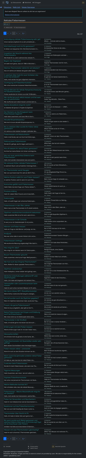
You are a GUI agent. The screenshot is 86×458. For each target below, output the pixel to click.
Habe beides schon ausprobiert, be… (55, 221)
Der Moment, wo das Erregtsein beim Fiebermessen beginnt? (18, 113)
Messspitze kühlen (11, 334)
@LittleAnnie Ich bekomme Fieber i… (55, 393)
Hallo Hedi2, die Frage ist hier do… (55, 193)
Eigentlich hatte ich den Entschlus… (55, 278)
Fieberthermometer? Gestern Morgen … (57, 235)
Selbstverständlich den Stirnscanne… (55, 70)
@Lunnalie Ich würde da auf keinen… (56, 307)
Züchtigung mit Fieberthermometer (18, 83)
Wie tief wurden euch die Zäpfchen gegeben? (21, 298)
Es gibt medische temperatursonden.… (56, 415)
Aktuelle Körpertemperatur (14, 120)
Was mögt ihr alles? (11, 248)
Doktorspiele (9, 198)
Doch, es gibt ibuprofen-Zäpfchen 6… (56, 214)
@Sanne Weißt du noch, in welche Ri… (56, 386)
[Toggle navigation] (3, 2)
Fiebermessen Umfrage (13, 241)
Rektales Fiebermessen (28, 7)
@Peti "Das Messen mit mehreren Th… (56, 432)
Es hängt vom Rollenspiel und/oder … (56, 55)
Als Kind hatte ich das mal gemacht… (55, 285)
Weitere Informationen (12, 15)
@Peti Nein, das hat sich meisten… (55, 143)
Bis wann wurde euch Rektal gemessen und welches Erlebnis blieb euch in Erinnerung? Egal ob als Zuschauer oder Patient (22, 422)
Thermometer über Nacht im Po (16, 413)
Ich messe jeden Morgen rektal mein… (56, 372)
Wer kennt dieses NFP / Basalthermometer (20, 291)
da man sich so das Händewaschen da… (56, 271)
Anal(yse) (7, 233)
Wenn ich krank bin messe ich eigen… (56, 314)
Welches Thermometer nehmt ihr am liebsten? (22, 68)
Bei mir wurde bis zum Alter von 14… (55, 422)
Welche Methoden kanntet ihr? (16, 384)
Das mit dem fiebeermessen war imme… (57, 150)
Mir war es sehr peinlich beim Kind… (55, 157)
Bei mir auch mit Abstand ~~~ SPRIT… (56, 107)
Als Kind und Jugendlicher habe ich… (55, 401)
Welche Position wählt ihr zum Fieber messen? (22, 177)
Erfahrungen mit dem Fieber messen (18, 327)
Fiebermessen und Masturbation (16, 134)
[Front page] (1, 7)
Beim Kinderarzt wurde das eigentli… (56, 351)
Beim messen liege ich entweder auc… (56, 179)
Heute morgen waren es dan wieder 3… (56, 121)
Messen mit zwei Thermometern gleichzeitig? (21, 430)
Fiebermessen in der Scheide (15, 219)
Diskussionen (16, 2)
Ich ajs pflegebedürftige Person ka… (55, 172)
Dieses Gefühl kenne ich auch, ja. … (55, 186)
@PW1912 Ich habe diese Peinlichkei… (56, 242)
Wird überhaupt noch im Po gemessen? (19, 46)
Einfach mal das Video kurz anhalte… (55, 257)
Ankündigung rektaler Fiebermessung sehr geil (22, 39)
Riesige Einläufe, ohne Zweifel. (53, 249)
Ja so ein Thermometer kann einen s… (56, 84)
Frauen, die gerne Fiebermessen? (17, 305)
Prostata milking (10, 191)
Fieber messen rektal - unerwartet (17, 349)
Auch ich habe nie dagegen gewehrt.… (56, 408)
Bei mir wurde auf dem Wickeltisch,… (56, 165)
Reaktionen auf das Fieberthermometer (19, 406)
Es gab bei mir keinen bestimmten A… (56, 77)
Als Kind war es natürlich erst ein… (55, 329)
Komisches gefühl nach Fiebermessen (18, 184)
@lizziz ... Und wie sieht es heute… (55, 41)
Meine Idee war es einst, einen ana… (55, 336)
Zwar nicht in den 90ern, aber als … (55, 207)
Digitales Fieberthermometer (15, 377)
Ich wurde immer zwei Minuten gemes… (57, 92)
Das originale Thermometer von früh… (56, 264)
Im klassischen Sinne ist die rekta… (55, 48)
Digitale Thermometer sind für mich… (56, 63)
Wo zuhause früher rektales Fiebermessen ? (21, 163)
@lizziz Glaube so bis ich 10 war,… (54, 129)
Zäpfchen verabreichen (13, 269)
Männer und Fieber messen (14, 226)
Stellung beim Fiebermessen (15, 141)
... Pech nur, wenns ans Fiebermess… (55, 114)
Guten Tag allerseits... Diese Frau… (55, 99)
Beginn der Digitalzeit (12, 61)
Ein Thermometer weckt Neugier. (16, 170)
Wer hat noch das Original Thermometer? (20, 262)
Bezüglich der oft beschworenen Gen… (56, 343)
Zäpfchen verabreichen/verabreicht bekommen (22, 212)
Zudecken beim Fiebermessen (15, 363)
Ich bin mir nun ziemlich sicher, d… (55, 293)
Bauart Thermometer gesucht (15, 255)
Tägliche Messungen (12, 370)
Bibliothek (27, 2)
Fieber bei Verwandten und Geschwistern (20, 399)
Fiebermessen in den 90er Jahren (17, 205)
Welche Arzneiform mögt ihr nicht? (17, 105)
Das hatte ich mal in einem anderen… (56, 358)
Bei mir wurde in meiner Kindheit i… (55, 322)
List (6, 24)
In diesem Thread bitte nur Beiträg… (55, 200)
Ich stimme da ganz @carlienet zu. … (55, 300)
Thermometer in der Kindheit (15, 320)
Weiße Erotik (16, 7)
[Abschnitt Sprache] (83, 2)
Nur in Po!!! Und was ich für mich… (55, 228)
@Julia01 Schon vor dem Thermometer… (57, 136)
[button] (23, 33)
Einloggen (36, 2)
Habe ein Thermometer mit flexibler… (56, 379)
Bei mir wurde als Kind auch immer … (56, 365)
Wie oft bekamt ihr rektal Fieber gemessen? (20, 148)
